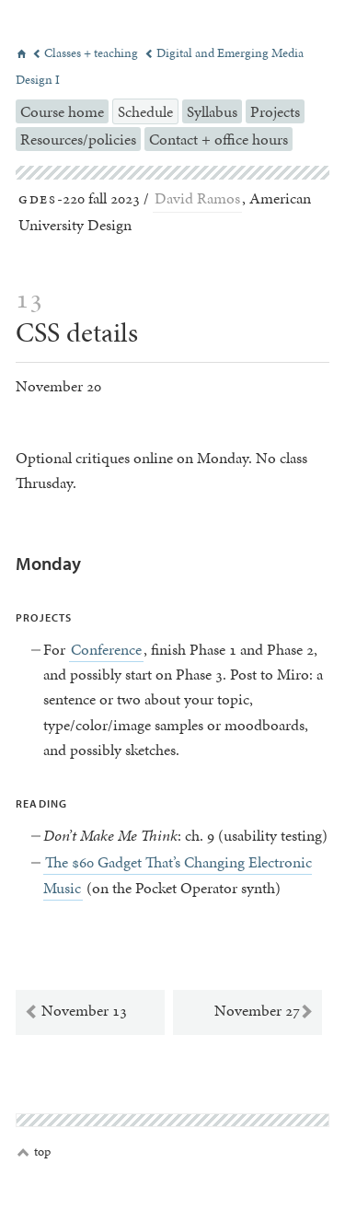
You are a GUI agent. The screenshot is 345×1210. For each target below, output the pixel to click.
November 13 (75, 1011)
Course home (62, 111)
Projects (275, 111)
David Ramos (197, 198)
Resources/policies (78, 139)
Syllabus (212, 111)
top (34, 1152)
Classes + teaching (86, 53)
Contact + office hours (218, 139)
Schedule (145, 111)
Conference (106, 649)
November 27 (264, 1011)
